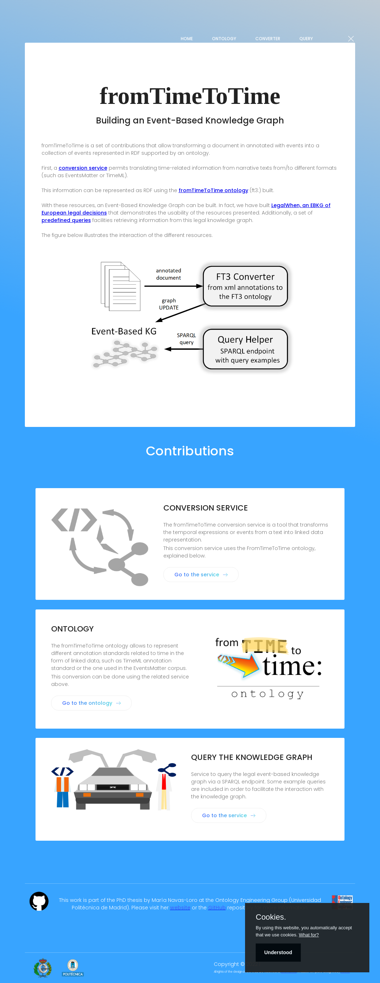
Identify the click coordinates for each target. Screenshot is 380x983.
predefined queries (66, 220)
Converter (267, 39)
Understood (278, 952)
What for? (309, 934)
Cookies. (271, 917)
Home (187, 39)
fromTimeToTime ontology (213, 190)
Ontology (224, 39)
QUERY (306, 39)
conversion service (83, 167)
